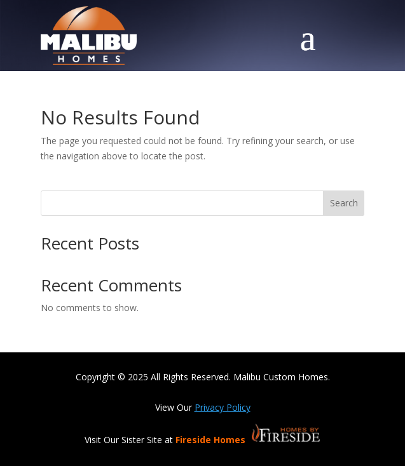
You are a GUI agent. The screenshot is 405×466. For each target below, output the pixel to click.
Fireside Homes (211, 440)
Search (344, 203)
